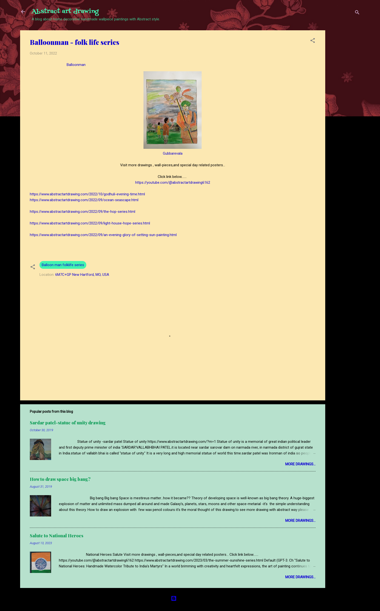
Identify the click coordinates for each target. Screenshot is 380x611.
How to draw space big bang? (60, 479)
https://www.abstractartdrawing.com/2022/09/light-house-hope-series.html (90, 223)
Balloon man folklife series (63, 265)
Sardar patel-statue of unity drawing (68, 423)
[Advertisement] (344, 103)
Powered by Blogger (190, 598)
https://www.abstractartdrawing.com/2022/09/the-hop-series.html (82, 211)
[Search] (357, 13)
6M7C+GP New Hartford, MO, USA (82, 274)
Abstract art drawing (65, 11)
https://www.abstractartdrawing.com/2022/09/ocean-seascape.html (84, 200)
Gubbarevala (172, 153)
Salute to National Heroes (56, 536)
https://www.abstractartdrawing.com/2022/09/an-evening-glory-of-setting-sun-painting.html (103, 235)
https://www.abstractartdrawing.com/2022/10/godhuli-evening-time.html (87, 194)
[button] (313, 41)
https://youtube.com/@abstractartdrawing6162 (172, 182)
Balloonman (75, 65)
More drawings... (300, 464)
